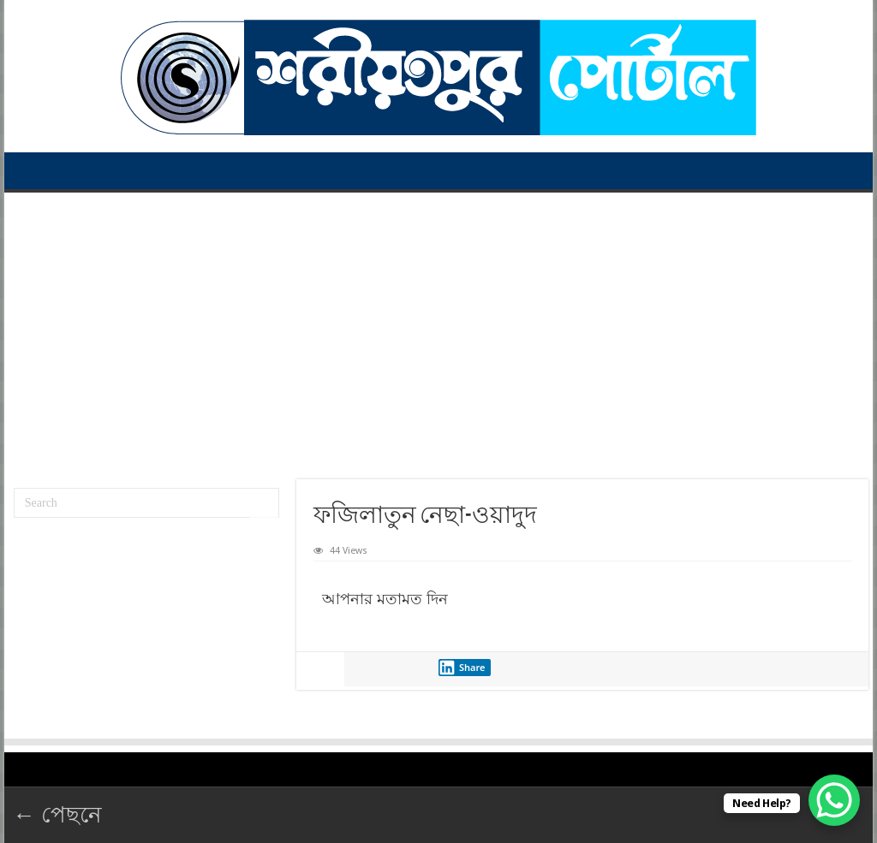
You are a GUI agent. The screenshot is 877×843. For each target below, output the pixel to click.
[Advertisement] (438, 329)
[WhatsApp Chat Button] (834, 800)
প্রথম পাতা (35, 170)
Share (461, 667)
